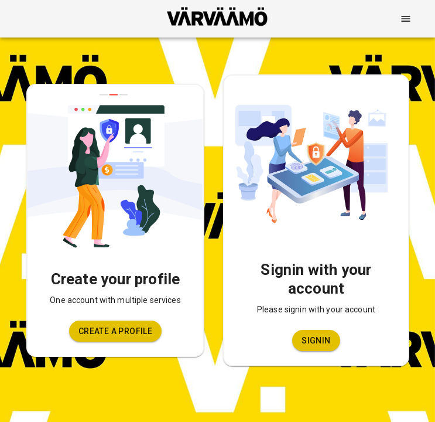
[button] (115, 331)
